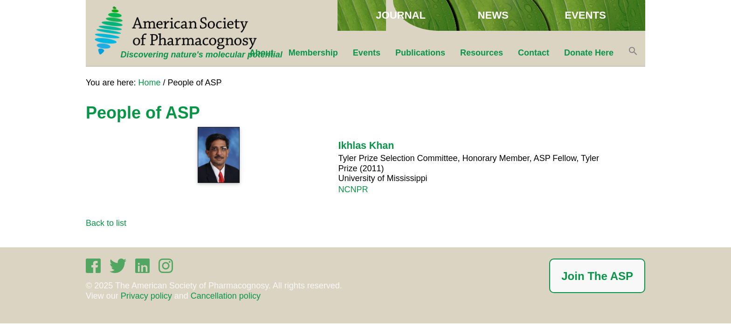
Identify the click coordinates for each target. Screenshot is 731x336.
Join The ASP (597, 276)
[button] (633, 52)
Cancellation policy (226, 296)
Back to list (106, 223)
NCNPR (353, 189)
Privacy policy (146, 296)
